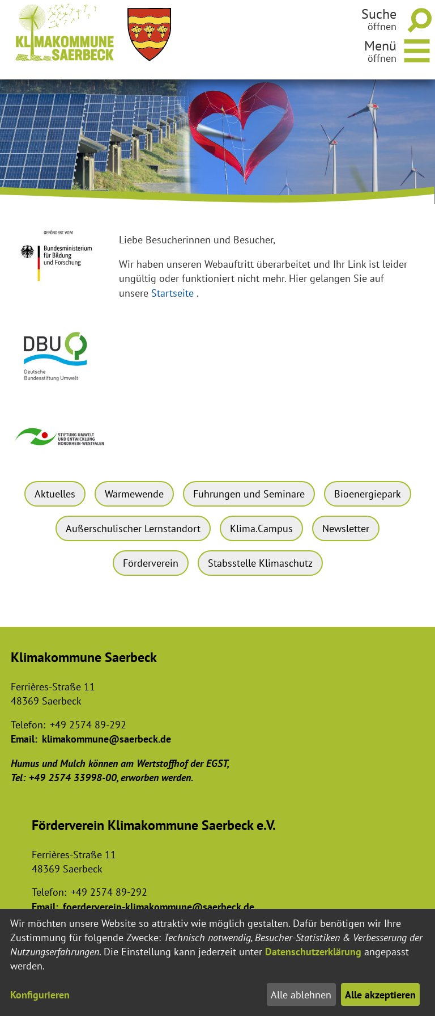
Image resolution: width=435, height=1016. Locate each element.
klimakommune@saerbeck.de (106, 738)
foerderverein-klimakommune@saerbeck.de (158, 906)
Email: (24, 738)
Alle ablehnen (301, 994)
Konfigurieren (40, 994)
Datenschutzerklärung (313, 951)
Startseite (172, 293)
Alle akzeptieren (380, 994)
